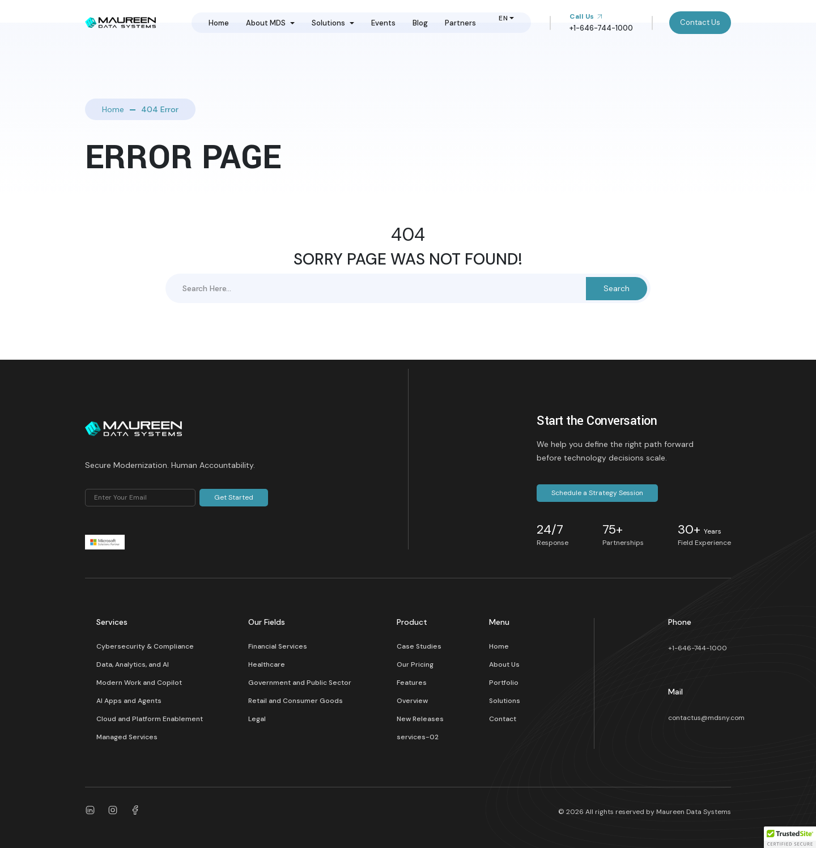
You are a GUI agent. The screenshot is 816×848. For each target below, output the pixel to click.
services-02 (418, 737)
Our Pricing (415, 664)
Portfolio (503, 682)
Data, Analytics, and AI (132, 664)
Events (383, 23)
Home (219, 23)
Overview (412, 700)
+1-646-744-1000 (697, 648)
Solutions (328, 23)
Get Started (233, 497)
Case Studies (419, 646)
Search (617, 288)
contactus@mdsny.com (706, 717)
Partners (460, 23)
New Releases (420, 718)
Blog (420, 23)
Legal (257, 718)
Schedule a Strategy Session (597, 492)
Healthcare (266, 664)
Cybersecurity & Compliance (145, 646)
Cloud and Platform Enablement (149, 718)
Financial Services (277, 646)
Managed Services (127, 737)
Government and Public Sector (299, 682)
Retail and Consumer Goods (295, 700)
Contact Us (700, 22)
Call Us (586, 16)
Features (412, 682)
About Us (504, 664)
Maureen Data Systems (693, 811)
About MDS (266, 23)
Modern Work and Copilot (139, 682)
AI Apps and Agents (129, 700)
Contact (502, 718)
